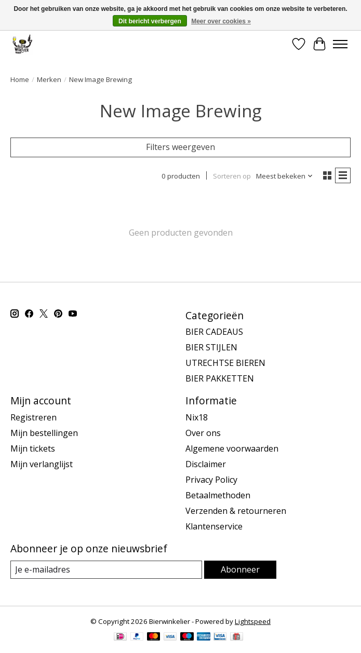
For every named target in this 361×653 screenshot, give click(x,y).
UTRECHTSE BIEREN (225, 363)
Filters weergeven (180, 147)
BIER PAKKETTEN (219, 378)
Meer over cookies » (221, 21)
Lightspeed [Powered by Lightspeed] (253, 621)
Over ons (203, 433)
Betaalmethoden (217, 495)
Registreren (33, 417)
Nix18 (196, 417)
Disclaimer (205, 464)
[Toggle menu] (340, 44)
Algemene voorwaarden (231, 448)
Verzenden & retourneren (235, 510)
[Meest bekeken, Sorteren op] (284, 176)
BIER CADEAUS (214, 331)
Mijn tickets (32, 448)
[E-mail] (106, 570)
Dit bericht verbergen (149, 21)
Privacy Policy (211, 479)
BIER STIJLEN (211, 347)
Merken (49, 79)
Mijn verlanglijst (41, 464)
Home (19, 79)
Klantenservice (214, 526)
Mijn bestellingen (44, 433)
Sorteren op (232, 176)
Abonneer (240, 569)
